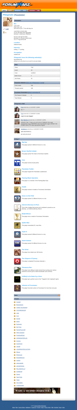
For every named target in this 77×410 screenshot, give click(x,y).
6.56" (7, 29)
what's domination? (34, 92)
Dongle (18, 318)
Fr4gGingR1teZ (20, 335)
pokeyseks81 (19, 363)
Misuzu (18, 352)
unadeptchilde (20, 385)
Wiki (52, 407)
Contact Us (33, 407)
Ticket (18, 380)
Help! (63, 407)
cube (17, 313)
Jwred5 (18, 346)
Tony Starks (19, 382)
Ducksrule (19, 324)
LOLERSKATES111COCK (23, 349)
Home (60, 407)
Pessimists (19, 15)
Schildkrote (24, 129)
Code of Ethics (22, 407)
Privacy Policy (47, 407)
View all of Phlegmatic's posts (35, 82)
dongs (18, 321)
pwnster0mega (20, 366)
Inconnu (18, 341)
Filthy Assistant (20, 332)
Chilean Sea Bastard (21, 307)
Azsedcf (18, 302)
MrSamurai (19, 355)
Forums (38, 407)
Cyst (22, 107)
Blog (17, 407)
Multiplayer (28, 407)
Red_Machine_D (25, 120)
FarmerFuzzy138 (20, 330)
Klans (42, 407)
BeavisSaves (19, 305)
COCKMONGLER (21, 310)
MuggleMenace (20, 357)
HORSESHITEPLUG (21, 338)
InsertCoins (19, 343)
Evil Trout (18, 327)
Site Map (56, 407)
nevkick (18, 360)
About (13, 407)
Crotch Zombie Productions (40, 405)
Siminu (18, 374)
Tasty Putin (19, 377)
